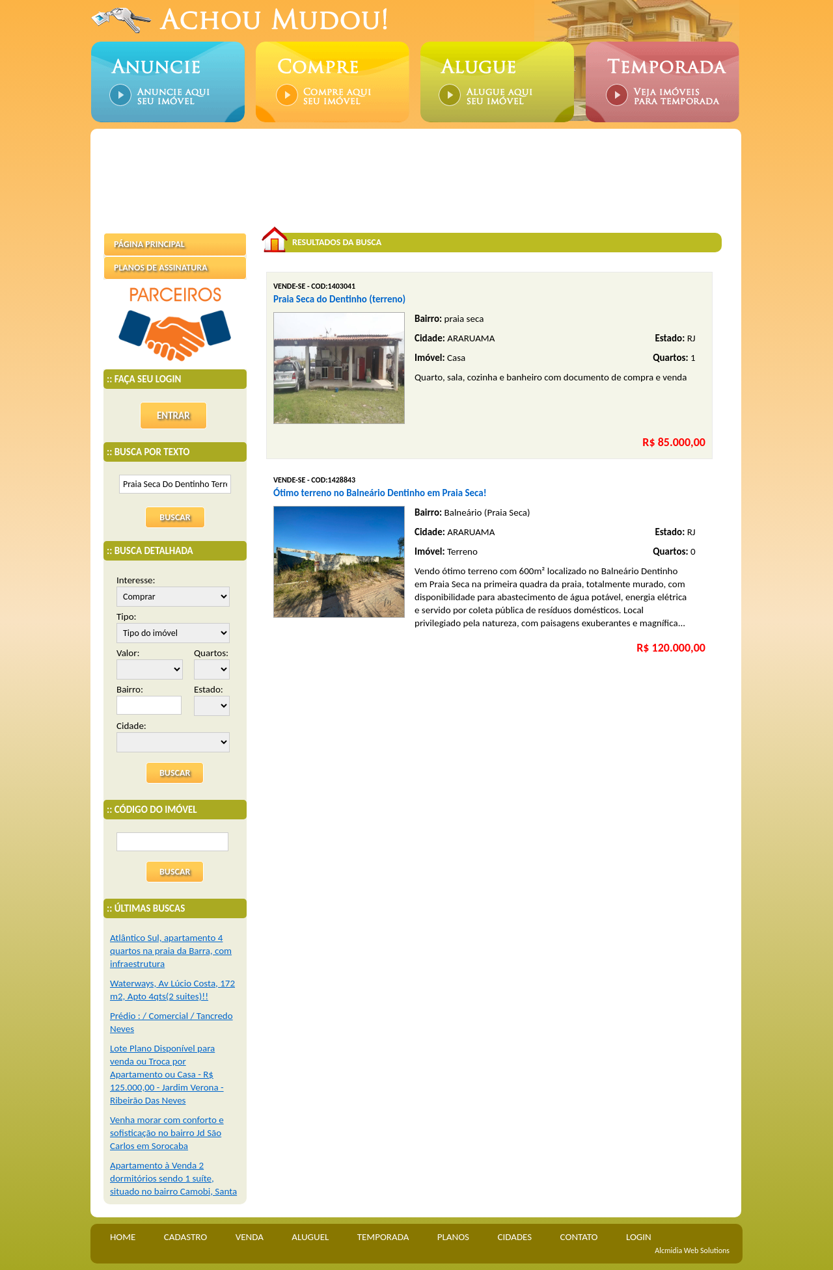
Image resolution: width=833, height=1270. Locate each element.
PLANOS (453, 1237)
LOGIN (638, 1237)
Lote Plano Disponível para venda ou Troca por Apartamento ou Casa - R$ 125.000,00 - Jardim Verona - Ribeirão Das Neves (167, 1074)
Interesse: (173, 590)
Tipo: (173, 627)
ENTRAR (173, 415)
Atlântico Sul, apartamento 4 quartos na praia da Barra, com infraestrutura (171, 951)
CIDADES (514, 1237)
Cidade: (173, 736)
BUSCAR (174, 772)
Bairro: (149, 699)
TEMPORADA (383, 1237)
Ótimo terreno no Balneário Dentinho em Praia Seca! (380, 493)
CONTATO (579, 1237)
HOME (122, 1237)
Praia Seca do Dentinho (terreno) (339, 299)
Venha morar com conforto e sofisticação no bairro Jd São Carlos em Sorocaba (167, 1133)
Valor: (149, 663)
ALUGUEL (310, 1237)
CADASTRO (185, 1237)
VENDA (250, 1237)
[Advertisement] (419, 171)
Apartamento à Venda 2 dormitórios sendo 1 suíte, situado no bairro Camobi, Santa (173, 1178)
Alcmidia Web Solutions (692, 1250)
